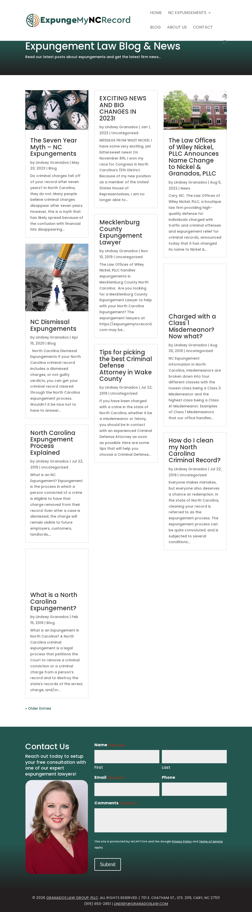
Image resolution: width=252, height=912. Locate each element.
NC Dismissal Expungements (53, 325)
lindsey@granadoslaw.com (141, 903)
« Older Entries (38, 708)
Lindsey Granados (52, 162)
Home (156, 13)
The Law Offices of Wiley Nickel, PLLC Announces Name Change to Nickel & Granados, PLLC (194, 157)
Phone (168, 777)
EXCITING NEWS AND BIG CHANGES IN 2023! (122, 108)
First (98, 767)
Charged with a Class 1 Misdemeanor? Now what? (192, 326)
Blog (155, 28)
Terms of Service (211, 841)
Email (109, 778)
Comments (115, 803)
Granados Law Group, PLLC (72, 897)
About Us (177, 28)
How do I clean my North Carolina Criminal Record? (195, 450)
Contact (203, 28)
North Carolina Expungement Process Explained (52, 443)
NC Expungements (187, 13)
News (185, 188)
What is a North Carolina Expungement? (53, 601)
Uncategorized (54, 467)
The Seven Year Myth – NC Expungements (53, 147)
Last (166, 767)
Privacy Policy (182, 841)
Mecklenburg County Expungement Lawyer (120, 232)
